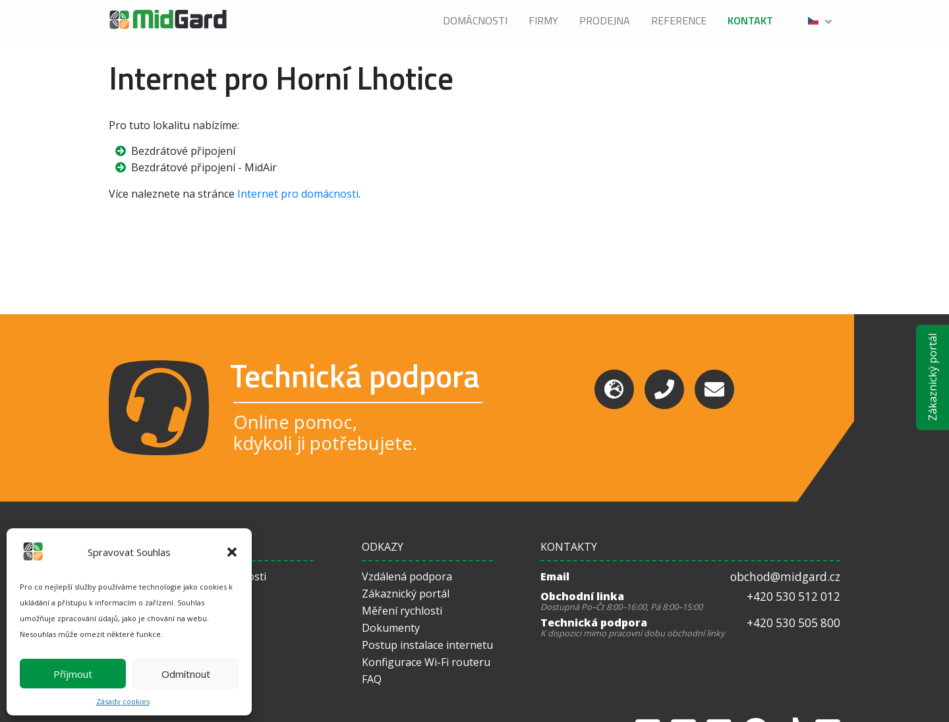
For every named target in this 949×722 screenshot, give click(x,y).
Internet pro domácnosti (298, 193)
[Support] (614, 389)
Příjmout (72, 673)
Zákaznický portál (932, 378)
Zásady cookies (123, 701)
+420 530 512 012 (793, 596)
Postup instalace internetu (427, 645)
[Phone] (664, 389)
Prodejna (604, 20)
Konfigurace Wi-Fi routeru (426, 662)
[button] (232, 552)
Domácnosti (475, 20)
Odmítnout (185, 673)
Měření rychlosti (402, 610)
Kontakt (750, 20)
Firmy (543, 20)
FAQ (372, 679)
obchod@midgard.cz (785, 576)
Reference (678, 20)
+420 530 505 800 (793, 622)
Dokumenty (391, 628)
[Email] (714, 389)
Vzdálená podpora (407, 576)
